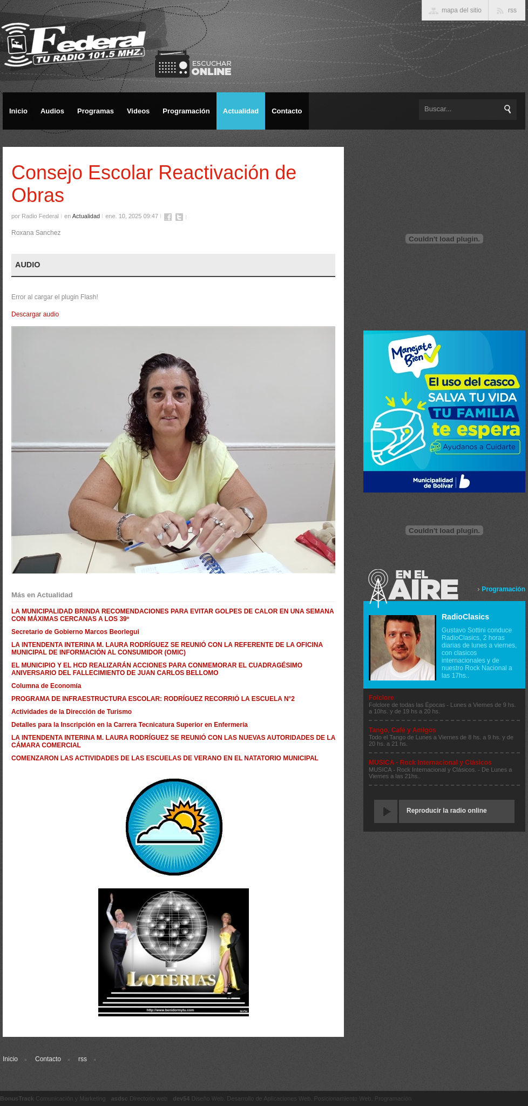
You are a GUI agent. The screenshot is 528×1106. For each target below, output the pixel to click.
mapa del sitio (462, 10)
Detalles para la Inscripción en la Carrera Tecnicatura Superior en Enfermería (129, 725)
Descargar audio (35, 314)
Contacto (48, 1059)
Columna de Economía (46, 686)
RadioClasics (465, 616)
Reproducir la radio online (447, 810)
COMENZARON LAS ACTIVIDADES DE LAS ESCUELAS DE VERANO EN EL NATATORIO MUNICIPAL (165, 758)
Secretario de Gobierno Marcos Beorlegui (75, 632)
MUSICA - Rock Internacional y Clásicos (430, 762)
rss (82, 1059)
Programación (503, 589)
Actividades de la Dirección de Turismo (71, 712)
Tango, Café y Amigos (402, 730)
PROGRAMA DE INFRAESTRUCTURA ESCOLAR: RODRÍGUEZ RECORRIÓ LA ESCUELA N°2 (153, 699)
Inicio (10, 1059)
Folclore (381, 698)
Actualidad (86, 216)
